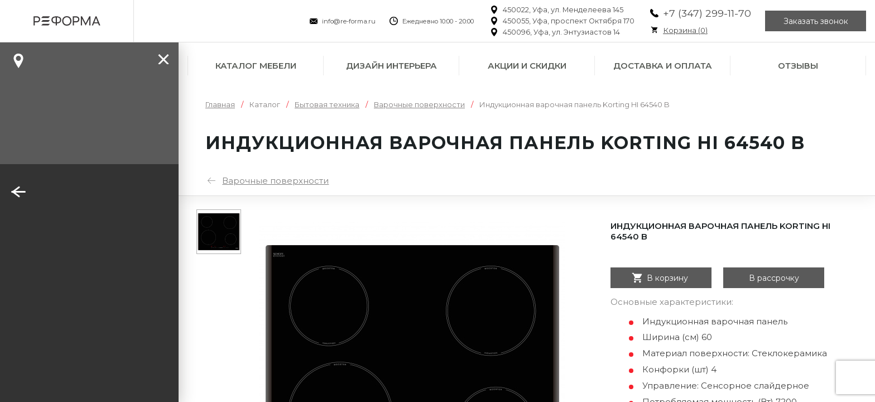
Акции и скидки (527, 65)
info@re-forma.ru (349, 21)
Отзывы (798, 65)
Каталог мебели (255, 65)
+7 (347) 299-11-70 (707, 13)
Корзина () (685, 30)
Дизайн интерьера (391, 65)
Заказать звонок (815, 21)
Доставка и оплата (662, 65)
